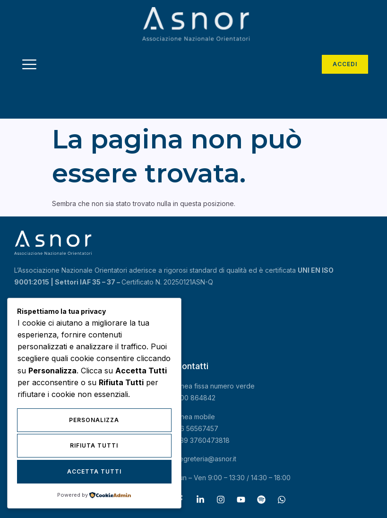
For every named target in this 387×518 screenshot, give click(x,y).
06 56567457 (197, 428)
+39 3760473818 (203, 440)
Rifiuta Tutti (94, 445)
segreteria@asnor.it (206, 459)
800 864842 (195, 398)
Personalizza (94, 420)
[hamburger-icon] (29, 65)
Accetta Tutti (94, 471)
